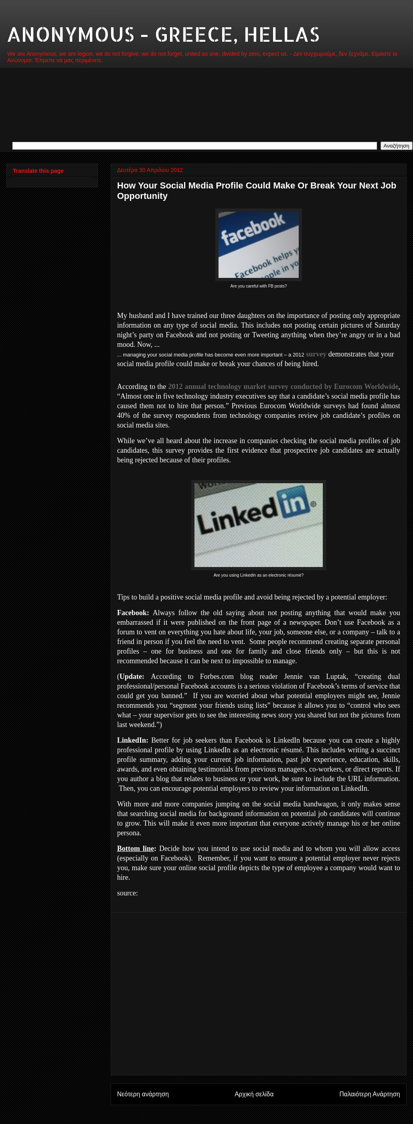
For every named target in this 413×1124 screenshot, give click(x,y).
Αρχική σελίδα (254, 1094)
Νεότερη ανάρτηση (143, 1094)
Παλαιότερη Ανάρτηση (369, 1094)
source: (127, 893)
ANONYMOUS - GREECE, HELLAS (163, 34)
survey (316, 354)
